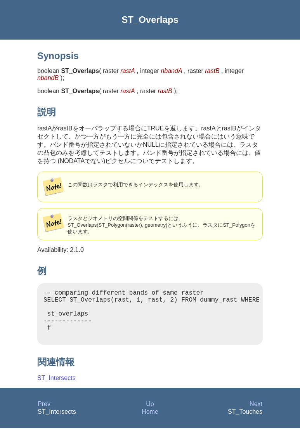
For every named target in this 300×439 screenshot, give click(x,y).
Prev (44, 414)
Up (150, 414)
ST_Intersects (56, 388)
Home (150, 422)
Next (256, 414)
